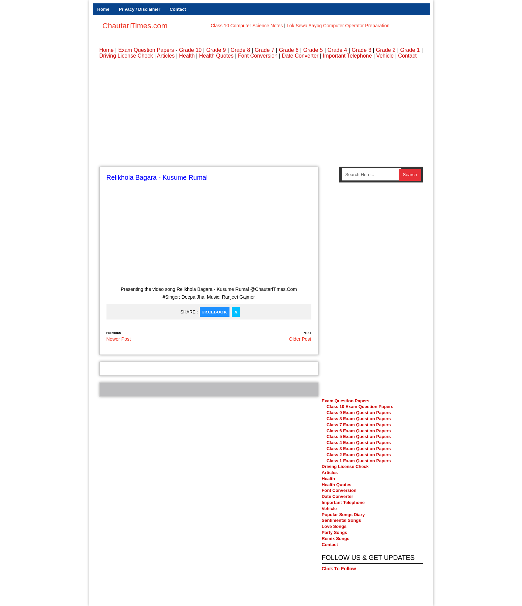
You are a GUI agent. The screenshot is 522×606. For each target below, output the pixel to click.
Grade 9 (216, 50)
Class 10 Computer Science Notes (247, 25)
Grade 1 (410, 50)
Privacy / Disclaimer (139, 9)
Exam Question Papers (146, 50)
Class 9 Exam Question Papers (359, 412)
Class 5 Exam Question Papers (359, 436)
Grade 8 (240, 50)
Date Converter (300, 56)
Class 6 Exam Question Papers (359, 430)
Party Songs (334, 532)
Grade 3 (361, 50)
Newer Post (118, 339)
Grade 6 (289, 50)
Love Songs (334, 526)
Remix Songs (335, 538)
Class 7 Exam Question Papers (359, 424)
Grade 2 (386, 50)
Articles (166, 56)
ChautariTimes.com (134, 26)
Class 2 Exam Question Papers (359, 454)
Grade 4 (337, 50)
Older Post (300, 339)
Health (186, 56)
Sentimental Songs (341, 520)
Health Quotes (216, 56)
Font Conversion (257, 56)
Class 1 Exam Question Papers (359, 460)
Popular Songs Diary (343, 514)
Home (103, 9)
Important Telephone (347, 56)
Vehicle (385, 56)
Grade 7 (264, 50)
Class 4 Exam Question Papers (359, 442)
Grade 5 (313, 50)
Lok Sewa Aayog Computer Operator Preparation (338, 25)
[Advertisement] (261, 113)
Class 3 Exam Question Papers (359, 448)
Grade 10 (190, 50)
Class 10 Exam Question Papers (360, 406)
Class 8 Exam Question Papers (359, 418)
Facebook (214, 311)
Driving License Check (126, 56)
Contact (178, 9)
